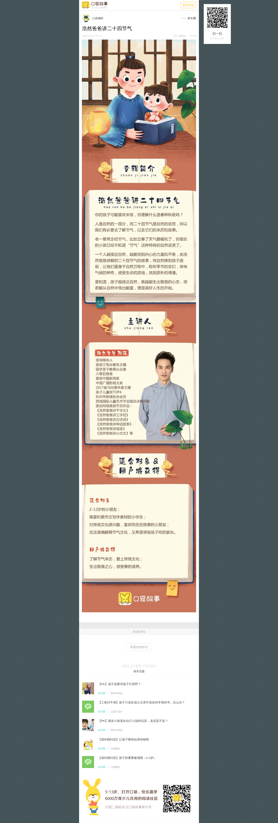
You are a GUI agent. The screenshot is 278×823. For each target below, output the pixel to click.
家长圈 (101, 693)
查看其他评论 (139, 647)
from (184, 18)
